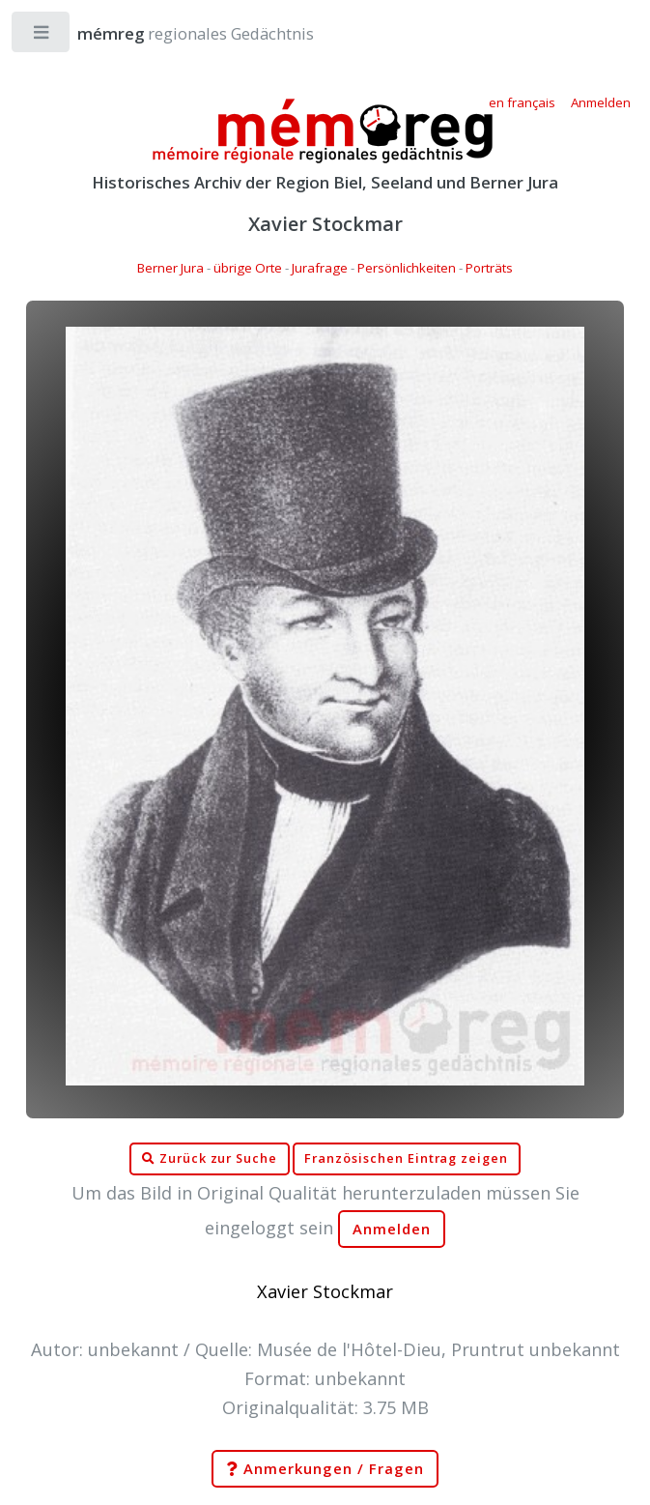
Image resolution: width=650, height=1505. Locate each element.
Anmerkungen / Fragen (324, 1469)
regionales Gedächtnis (176, 33)
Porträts (489, 267)
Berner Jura (170, 267)
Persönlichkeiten (406, 267)
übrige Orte (247, 267)
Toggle (42, 36)
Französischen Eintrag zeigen (406, 1158)
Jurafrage (320, 267)
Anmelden (392, 1229)
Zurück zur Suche (209, 1159)
